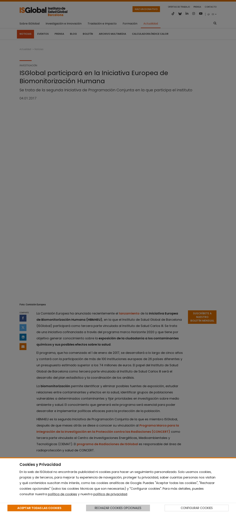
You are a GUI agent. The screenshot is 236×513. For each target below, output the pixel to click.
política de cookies (62, 494)
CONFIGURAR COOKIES (197, 508)
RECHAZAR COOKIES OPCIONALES (118, 508)
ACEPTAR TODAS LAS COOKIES (39, 508)
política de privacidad (110, 494)
